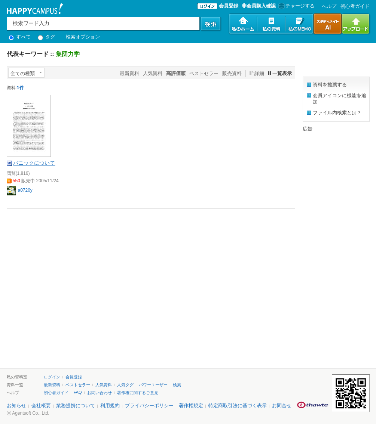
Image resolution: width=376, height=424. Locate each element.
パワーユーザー (153, 385)
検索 (177, 385)
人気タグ (125, 385)
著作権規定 (191, 405)
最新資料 (129, 73)
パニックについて (34, 163)
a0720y (25, 190)
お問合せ (281, 405)
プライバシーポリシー (149, 405)
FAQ (78, 392)
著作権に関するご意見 (137, 392)
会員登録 (228, 6)
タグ (46, 37)
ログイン (52, 377)
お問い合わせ (99, 392)
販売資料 (232, 73)
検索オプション (83, 37)
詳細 (259, 73)
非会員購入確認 (259, 6)
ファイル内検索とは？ (337, 112)
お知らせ (16, 405)
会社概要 (41, 405)
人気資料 (152, 73)
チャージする (296, 6)
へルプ (329, 6)
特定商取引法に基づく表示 (237, 405)
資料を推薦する (330, 84)
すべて (20, 37)
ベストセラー (203, 73)
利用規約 (110, 405)
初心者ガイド (355, 6)
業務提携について (75, 405)
